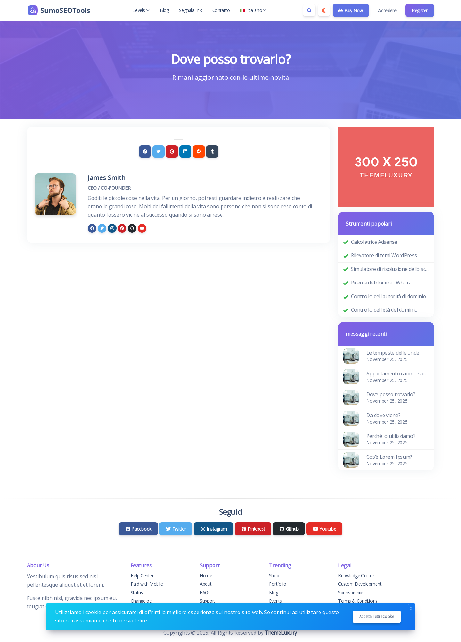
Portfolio (277, 584)
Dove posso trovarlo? (390, 394)
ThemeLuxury (281, 632)
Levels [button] (141, 10)
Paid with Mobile (147, 584)
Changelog (141, 601)
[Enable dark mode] (324, 10)
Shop (274, 575)
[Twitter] (158, 151)
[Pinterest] (172, 151)
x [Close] (411, 608)
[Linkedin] (185, 151)
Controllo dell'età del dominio (384, 309)
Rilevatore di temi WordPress (384, 255)
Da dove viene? (383, 415)
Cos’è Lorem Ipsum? (389, 456)
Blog (164, 10)
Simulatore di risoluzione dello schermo (390, 269)
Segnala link (190, 10)
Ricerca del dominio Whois (380, 282)
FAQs (205, 592)
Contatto (221, 10)
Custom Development (360, 584)
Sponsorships (351, 592)
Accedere (387, 10)
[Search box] (309, 10)
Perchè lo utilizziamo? (390, 436)
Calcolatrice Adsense (374, 241)
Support (207, 601)
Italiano (253, 10)
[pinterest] (122, 228)
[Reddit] (199, 151)
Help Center (142, 575)
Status (137, 592)
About (206, 584)
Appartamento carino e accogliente (397, 373)
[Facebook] (145, 151)
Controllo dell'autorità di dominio (388, 296)
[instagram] (112, 228)
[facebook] (92, 228)
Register (420, 10)
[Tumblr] (212, 151)
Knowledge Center (356, 575)
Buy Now (350, 10)
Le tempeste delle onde (392, 352)
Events (275, 601)
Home (206, 575)
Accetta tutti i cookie (376, 616)
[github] (132, 228)
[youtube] (142, 228)
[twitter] (102, 228)
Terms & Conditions (357, 601)
